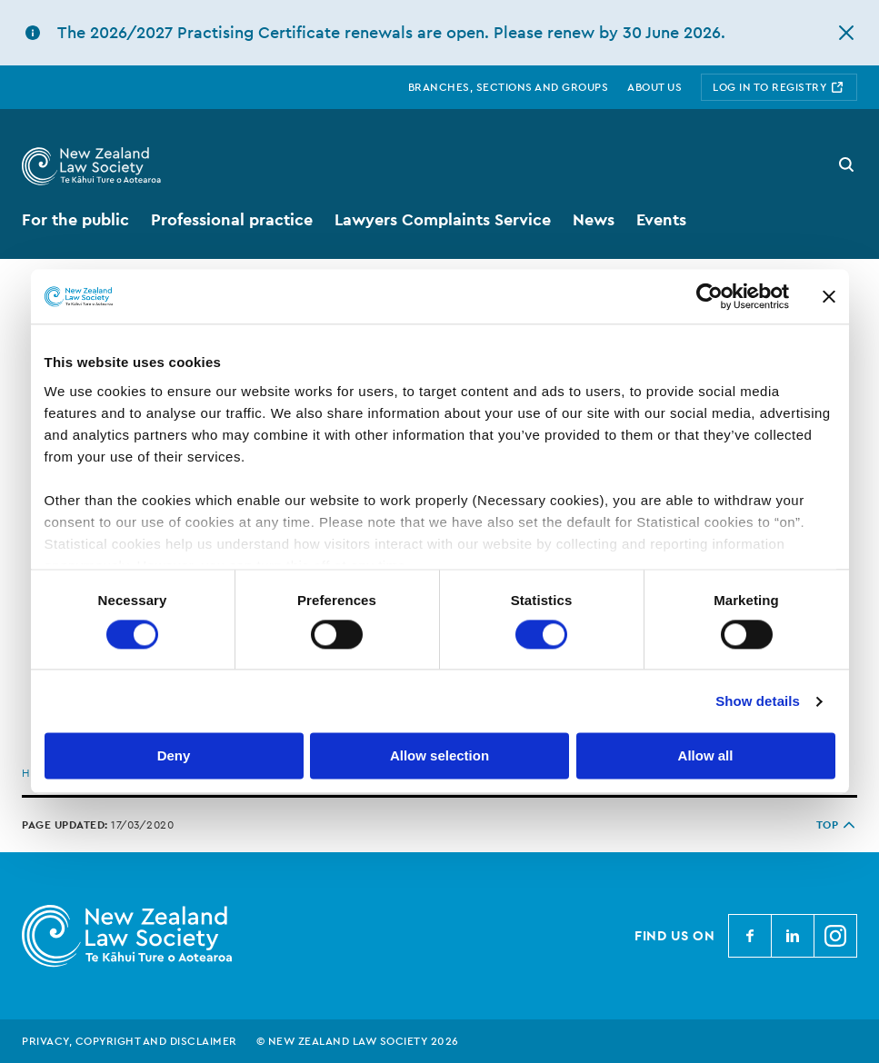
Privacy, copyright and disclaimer (129, 1041)
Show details (757, 701)
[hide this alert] (846, 33)
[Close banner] (829, 296)
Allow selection (439, 756)
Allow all (706, 756)
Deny (174, 756)
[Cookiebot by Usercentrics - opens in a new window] (709, 296)
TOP (837, 825)
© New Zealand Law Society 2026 (357, 1041)
